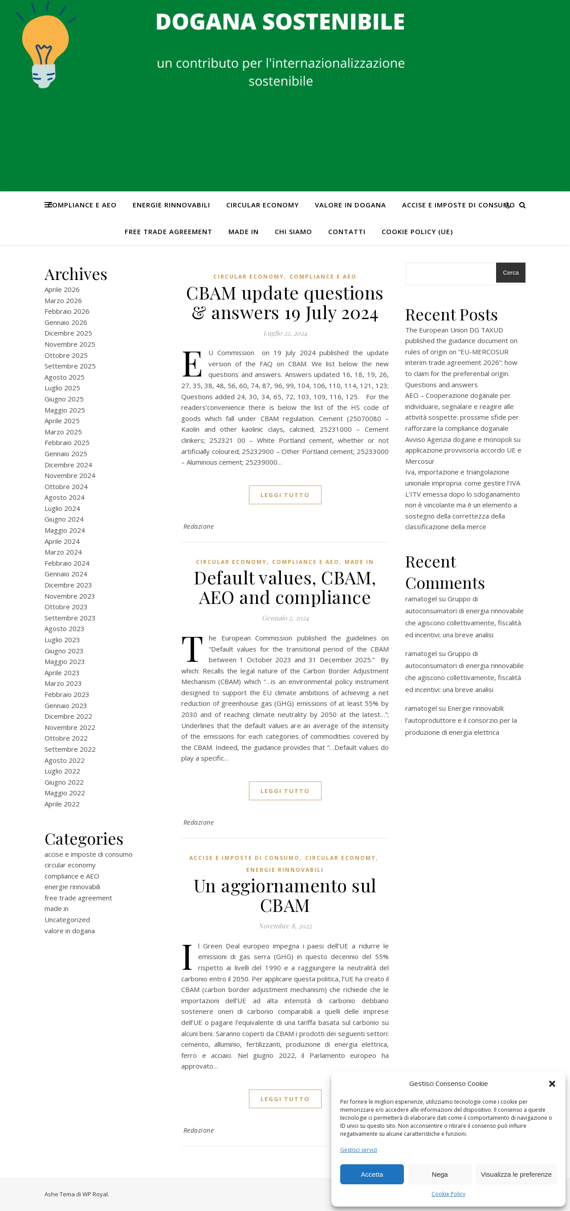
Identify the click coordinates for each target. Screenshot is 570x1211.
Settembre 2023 (70, 617)
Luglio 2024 (62, 508)
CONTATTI (347, 231)
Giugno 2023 (64, 650)
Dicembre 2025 (68, 332)
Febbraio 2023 (67, 694)
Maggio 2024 (65, 530)
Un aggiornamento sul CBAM (285, 894)
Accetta (372, 1174)
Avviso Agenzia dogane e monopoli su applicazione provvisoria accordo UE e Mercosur (463, 450)
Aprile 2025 (62, 420)
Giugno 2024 (64, 518)
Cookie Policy (448, 1194)
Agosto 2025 (65, 377)
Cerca (511, 272)
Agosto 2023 (65, 628)
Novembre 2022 (70, 727)
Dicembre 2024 (68, 464)
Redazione (198, 526)
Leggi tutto (285, 495)
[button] (552, 1083)
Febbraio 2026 (67, 311)
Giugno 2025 (64, 398)
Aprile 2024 (62, 541)
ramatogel (421, 598)
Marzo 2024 (63, 551)
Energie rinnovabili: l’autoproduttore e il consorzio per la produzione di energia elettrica (461, 720)
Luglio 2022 (62, 770)
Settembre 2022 (70, 749)
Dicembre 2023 (68, 584)
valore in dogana (350, 204)
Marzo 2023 (63, 683)
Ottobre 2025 (66, 355)
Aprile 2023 (62, 672)
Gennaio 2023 (66, 705)
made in (243, 231)
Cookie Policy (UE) (417, 231)
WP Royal (95, 1194)
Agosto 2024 (65, 497)
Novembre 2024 (70, 475)
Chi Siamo (293, 231)
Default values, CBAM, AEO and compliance (285, 586)
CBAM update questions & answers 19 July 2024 (285, 302)
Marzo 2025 (63, 431)
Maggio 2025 (65, 409)
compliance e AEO (82, 204)
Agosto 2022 (65, 760)
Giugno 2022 (64, 782)
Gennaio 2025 (66, 453)
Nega (440, 1174)
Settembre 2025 (70, 365)
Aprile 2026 (62, 289)
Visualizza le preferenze (516, 1174)
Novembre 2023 (70, 595)
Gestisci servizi (358, 1150)
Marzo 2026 (63, 300)
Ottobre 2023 (66, 606)
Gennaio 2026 (66, 322)
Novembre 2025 (70, 344)
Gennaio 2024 (66, 573)
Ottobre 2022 (66, 737)
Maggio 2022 (65, 792)
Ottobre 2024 (66, 486)
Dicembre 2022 (68, 716)
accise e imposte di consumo (458, 204)
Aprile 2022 (62, 803)
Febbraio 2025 (67, 442)
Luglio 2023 (62, 639)
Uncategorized (67, 919)
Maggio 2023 (65, 661)
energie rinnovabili (171, 204)
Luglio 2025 (62, 387)
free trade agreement (168, 231)
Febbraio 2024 (67, 563)
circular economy (262, 204)
